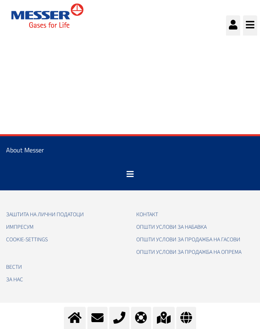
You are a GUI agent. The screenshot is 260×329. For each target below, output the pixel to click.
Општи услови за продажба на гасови (188, 240)
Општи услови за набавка (171, 227)
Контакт (147, 215)
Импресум (20, 227)
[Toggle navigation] (130, 174)
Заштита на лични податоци (45, 215)
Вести (14, 267)
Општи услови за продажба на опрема (188, 252)
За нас (14, 280)
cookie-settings (27, 240)
